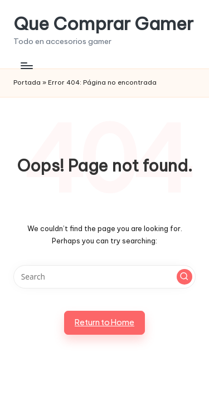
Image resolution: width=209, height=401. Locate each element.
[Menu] (26, 65)
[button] (184, 277)
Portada (27, 82)
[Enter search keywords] (104, 276)
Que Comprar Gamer (103, 23)
